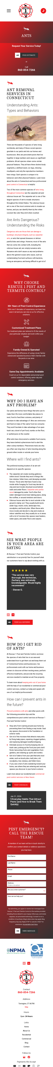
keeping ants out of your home (34, 683)
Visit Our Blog (21, 785)
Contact (26, 1047)
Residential (26, 1035)
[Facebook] (29, 1057)
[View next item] (13, 615)
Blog (26, 1043)
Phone (10, 870)
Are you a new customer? (17, 890)
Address (11, 883)
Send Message (29, 931)
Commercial (26, 1039)
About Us (26, 1031)
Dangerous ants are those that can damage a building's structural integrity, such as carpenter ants (25, 235)
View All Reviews (22, 622)
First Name (11, 856)
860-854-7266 (26, 70)
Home (26, 1027)
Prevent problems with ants (17, 711)
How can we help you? (15, 897)
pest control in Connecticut (17, 185)
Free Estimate (28, 55)
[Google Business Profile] (24, 1057)
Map (26, 1007)
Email (10, 877)
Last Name (11, 863)
